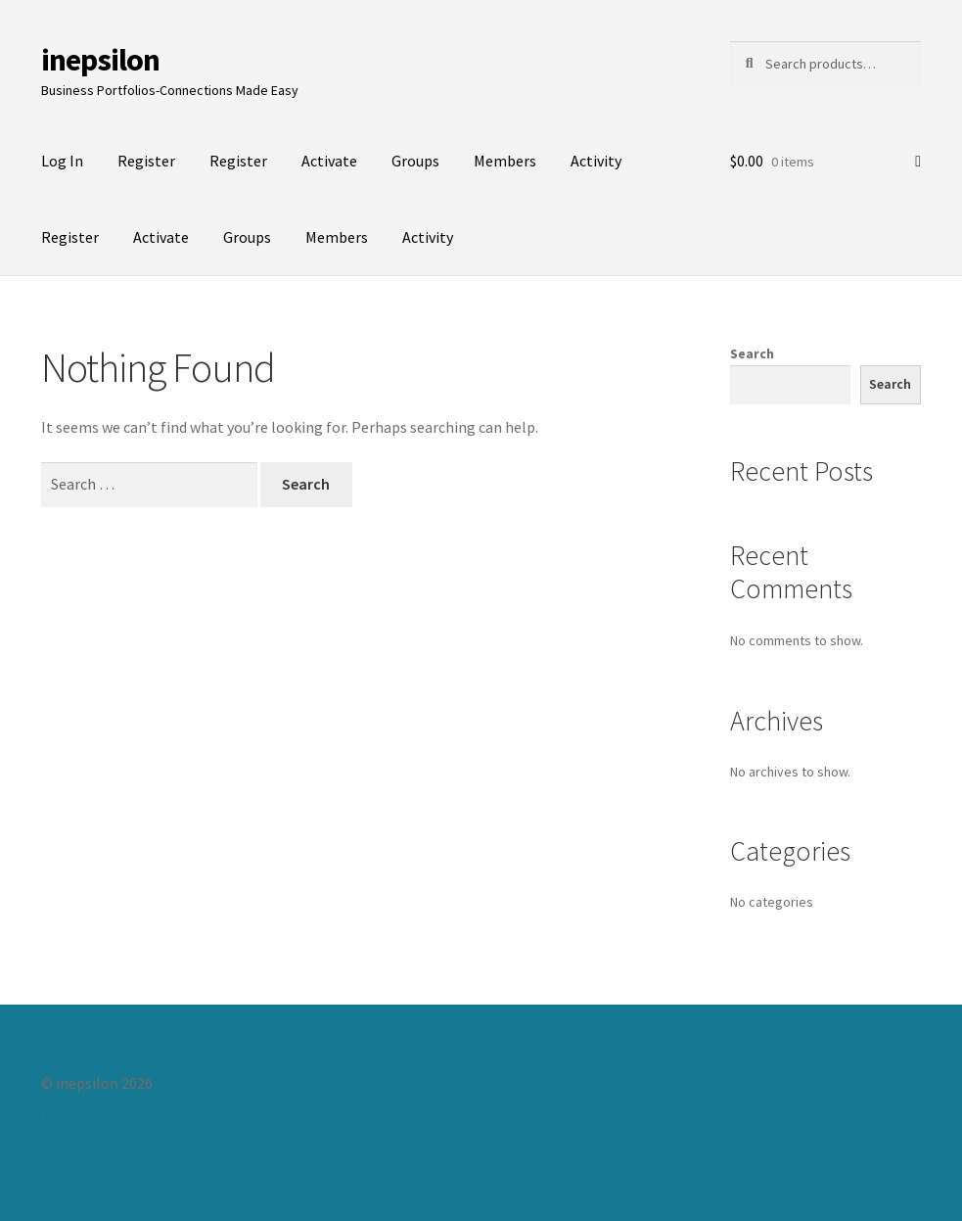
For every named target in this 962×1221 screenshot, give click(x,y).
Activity (596, 160)
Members (505, 160)
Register (146, 160)
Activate (329, 160)
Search (752, 353)
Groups (415, 160)
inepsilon (100, 59)
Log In (62, 160)
